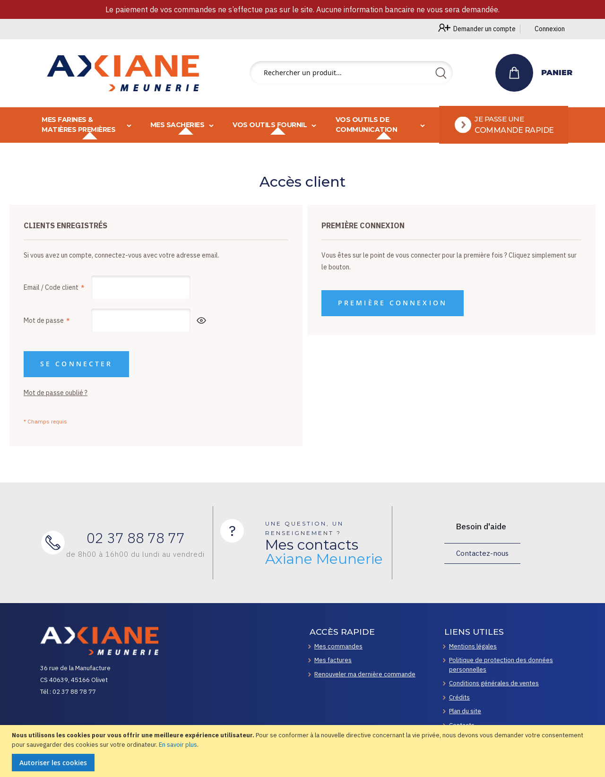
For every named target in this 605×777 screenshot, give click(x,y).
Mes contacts (324, 552)
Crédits (459, 697)
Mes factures (333, 660)
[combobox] (351, 73)
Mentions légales (473, 646)
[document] (304, 751)
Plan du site (465, 711)
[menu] (302, 122)
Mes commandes (338, 646)
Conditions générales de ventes (494, 683)
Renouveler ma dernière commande (364, 674)
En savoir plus (178, 745)
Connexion (550, 29)
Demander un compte (484, 29)
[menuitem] (504, 122)
